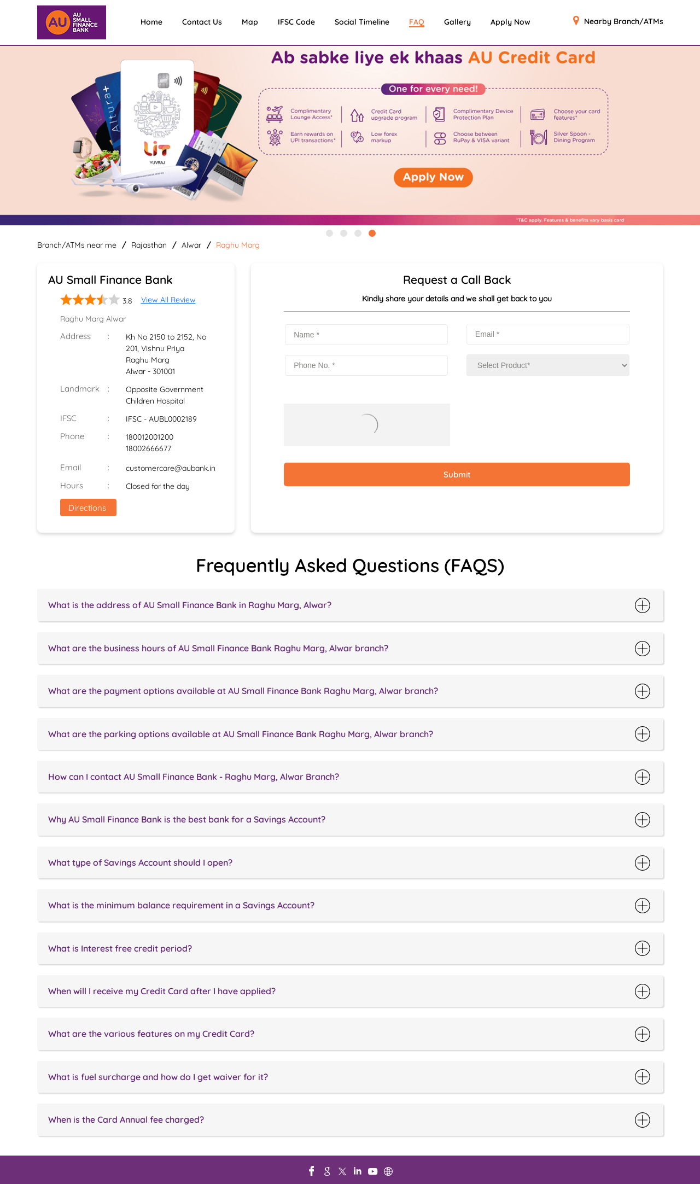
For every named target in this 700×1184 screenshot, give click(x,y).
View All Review (168, 300)
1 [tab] (328, 232)
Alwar (191, 245)
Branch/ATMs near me (76, 245)
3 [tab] (357, 232)
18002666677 (148, 448)
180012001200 (149, 437)
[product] (547, 365)
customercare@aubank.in (170, 468)
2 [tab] (343, 232)
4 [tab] (371, 232)
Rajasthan (149, 245)
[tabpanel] (350, 136)
